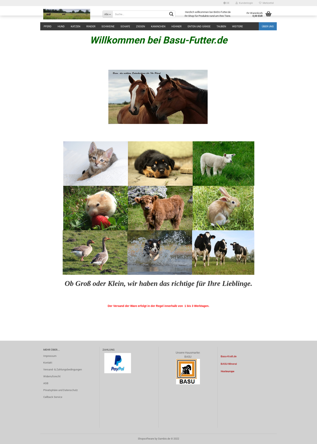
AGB (45, 383)
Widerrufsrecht (51, 376)
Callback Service (52, 397)
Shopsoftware (146, 438)
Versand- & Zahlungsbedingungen (62, 369)
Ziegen (140, 26)
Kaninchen (158, 26)
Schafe (125, 26)
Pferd (48, 26)
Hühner (176, 26)
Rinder (90, 26)
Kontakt (47, 362)
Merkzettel (266, 3)
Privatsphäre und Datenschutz (60, 390)
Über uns (268, 26)
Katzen (75, 26)
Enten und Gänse (199, 26)
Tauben (221, 26)
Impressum (49, 355)
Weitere (237, 26)
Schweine (107, 26)
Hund (61, 26)
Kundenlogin (244, 3)
